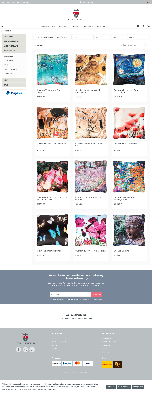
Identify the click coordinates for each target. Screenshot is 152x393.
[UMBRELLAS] (45, 26)
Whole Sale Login (109, 342)
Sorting (123, 45)
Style (114, 37)
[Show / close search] (5, 26)
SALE (6, 85)
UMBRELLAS (8, 36)
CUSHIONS (8, 73)
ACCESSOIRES (9, 51)
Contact (55, 338)
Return (54, 345)
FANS (6, 65)
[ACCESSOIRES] (89, 26)
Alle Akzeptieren (124, 387)
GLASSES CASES (10, 69)
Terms (54, 348)
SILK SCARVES (9, 56)
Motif (98, 37)
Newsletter (107, 338)
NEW (5, 80)
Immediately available (46, 37)
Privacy (105, 348)
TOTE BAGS (8, 60)
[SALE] (104, 26)
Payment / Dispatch (60, 342)
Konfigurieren (138, 387)
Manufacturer (62, 37)
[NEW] (99, 26)
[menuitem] (6, 26)
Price (75, 37)
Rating (131, 37)
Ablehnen (110, 387)
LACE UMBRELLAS (11, 46)
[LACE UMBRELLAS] (75, 26)
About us (106, 345)
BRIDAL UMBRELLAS (12, 41)
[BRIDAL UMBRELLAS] (59, 26)
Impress (105, 352)
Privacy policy (97, 299)
